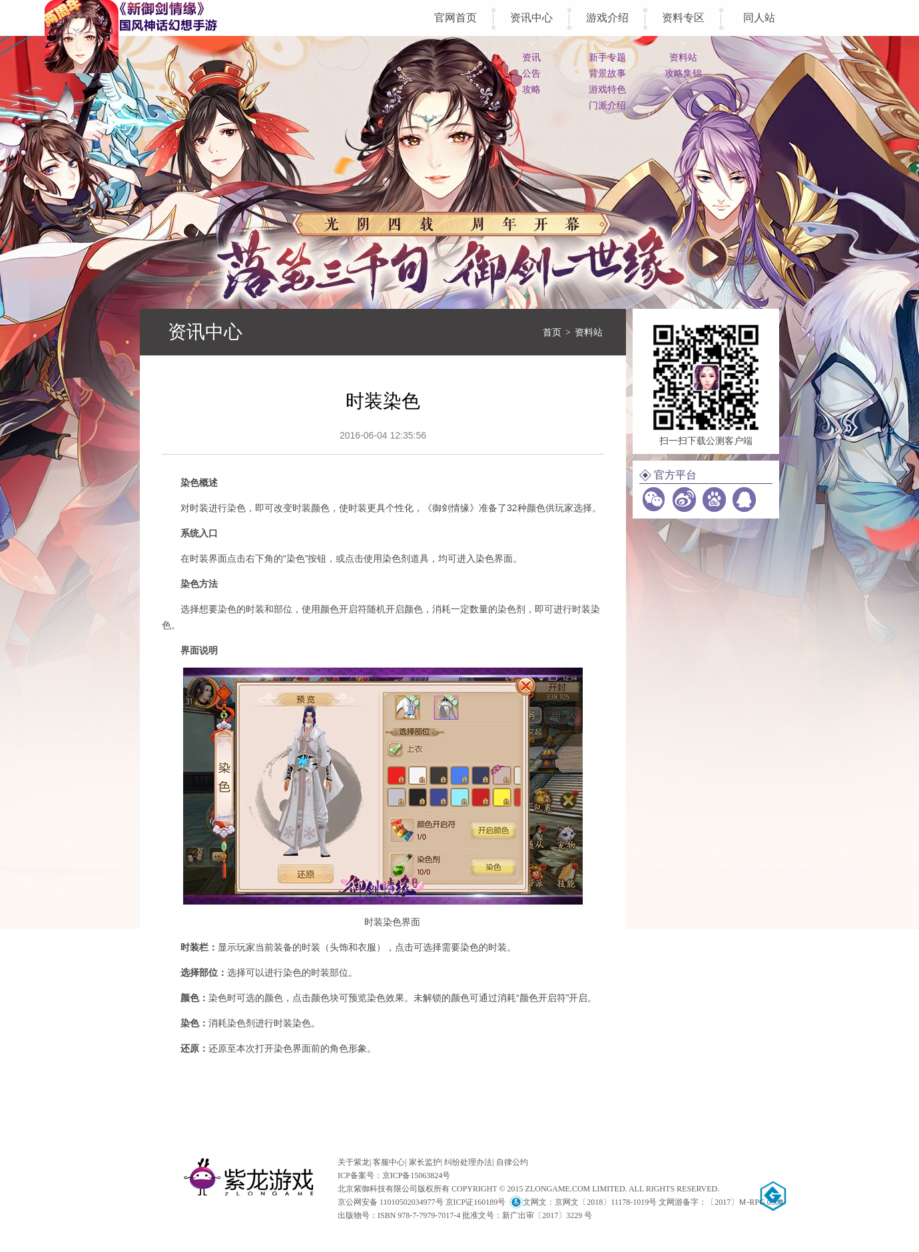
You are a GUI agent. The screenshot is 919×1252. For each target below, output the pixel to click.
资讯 (531, 57)
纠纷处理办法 (468, 1162)
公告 (531, 73)
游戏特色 (607, 89)
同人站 (759, 17)
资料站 (683, 57)
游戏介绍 (607, 17)
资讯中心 (531, 17)
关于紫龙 (354, 1162)
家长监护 (425, 1162)
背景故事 (607, 73)
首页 (552, 332)
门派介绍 (607, 105)
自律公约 (512, 1162)
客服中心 (389, 1162)
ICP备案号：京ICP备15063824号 (394, 1175)
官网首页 (455, 17)
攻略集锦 (683, 73)
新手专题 (607, 57)
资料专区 (683, 17)
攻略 (531, 89)
